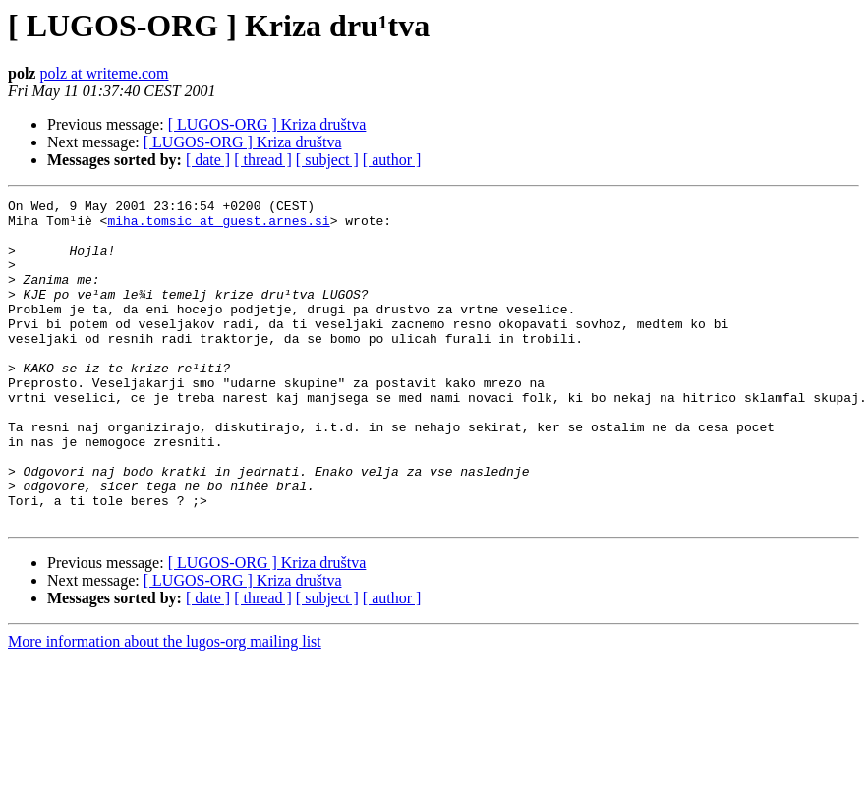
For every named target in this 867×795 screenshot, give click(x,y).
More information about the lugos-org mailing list (164, 706)
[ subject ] (327, 159)
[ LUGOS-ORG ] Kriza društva (267, 124)
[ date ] (208, 159)
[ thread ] (263, 159)
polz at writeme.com (103, 73)
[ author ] (392, 159)
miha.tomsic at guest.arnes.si (218, 226)
